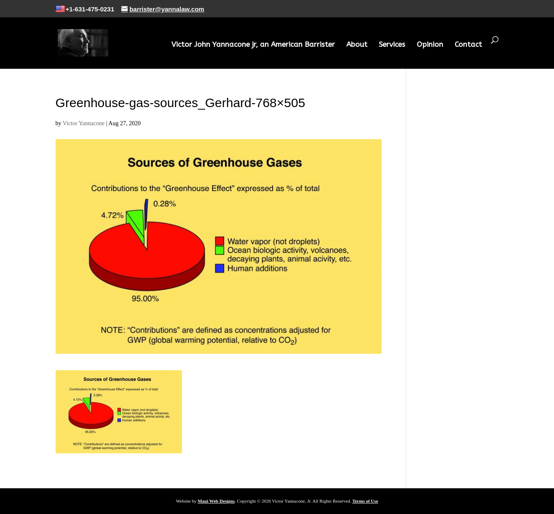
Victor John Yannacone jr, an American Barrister (253, 44)
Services (392, 44)
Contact (468, 44)
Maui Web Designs (216, 500)
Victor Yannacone (83, 123)
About (356, 44)
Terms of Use (365, 500)
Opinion (430, 44)
